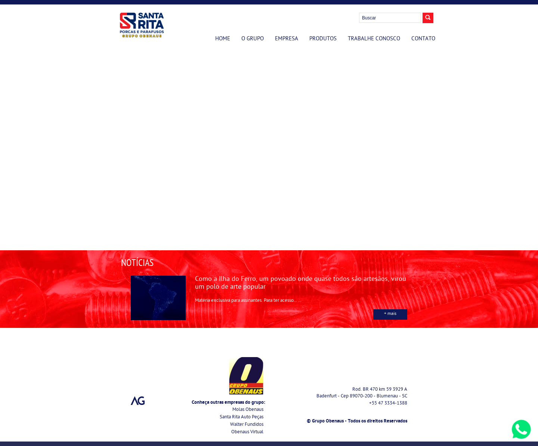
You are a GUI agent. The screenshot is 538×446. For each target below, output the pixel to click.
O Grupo (252, 39)
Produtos (323, 39)
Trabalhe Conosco (374, 39)
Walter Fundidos (246, 425)
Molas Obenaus (247, 410)
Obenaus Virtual (247, 432)
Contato (423, 39)
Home (222, 39)
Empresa (286, 39)
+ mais (390, 314)
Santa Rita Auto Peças (241, 417)
